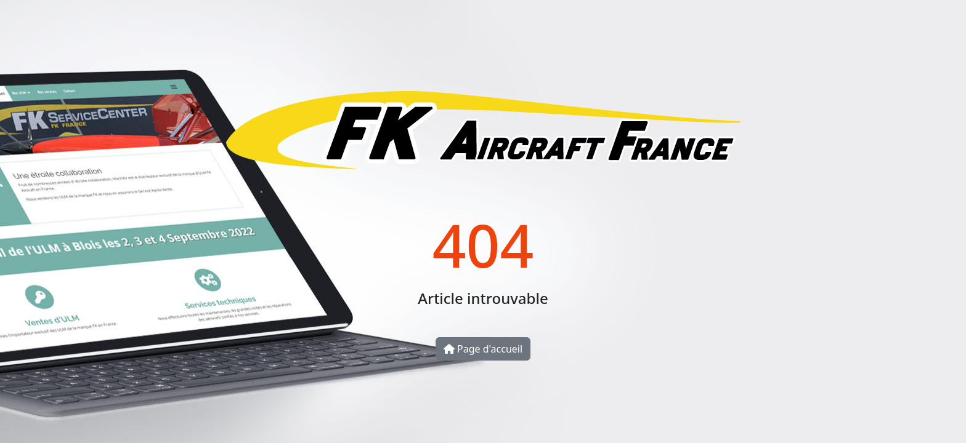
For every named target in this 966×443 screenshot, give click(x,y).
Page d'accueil (483, 349)
